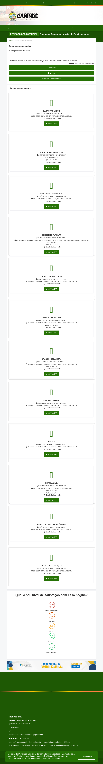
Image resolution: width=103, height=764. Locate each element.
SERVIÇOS (46, 28)
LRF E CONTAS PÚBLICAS (58, 28)
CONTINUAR (86, 756)
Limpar (51, 73)
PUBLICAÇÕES (71, 28)
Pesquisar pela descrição (19, 51)
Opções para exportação (51, 79)
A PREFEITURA (16, 28)
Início (11, 40)
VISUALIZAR (51, 124)
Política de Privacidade (54, 756)
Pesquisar (51, 67)
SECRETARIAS (36, 28)
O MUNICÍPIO (26, 28)
